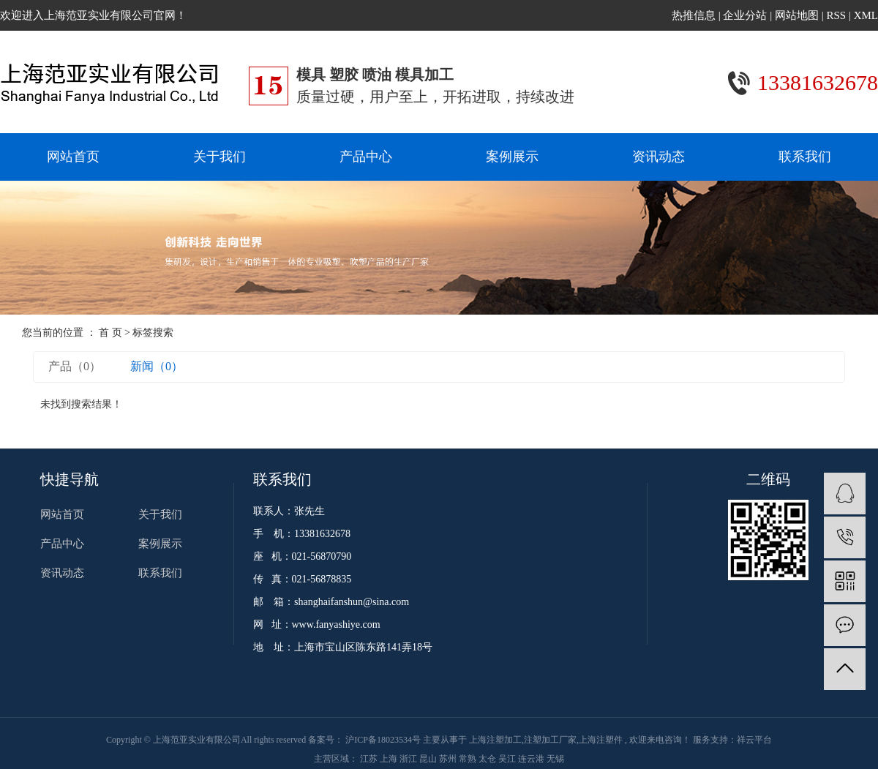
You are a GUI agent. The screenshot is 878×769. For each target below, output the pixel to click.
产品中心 (365, 156)
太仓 (488, 759)
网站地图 (798, 15)
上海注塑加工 (495, 740)
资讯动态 (658, 156)
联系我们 (804, 156)
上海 (389, 759)
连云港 (532, 759)
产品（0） (74, 366)
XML (866, 15)
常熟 (469, 759)
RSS (836, 15)
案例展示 (512, 156)
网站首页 (73, 156)
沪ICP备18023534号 (383, 740)
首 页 (110, 332)
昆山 (429, 759)
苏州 (449, 759)
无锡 (555, 759)
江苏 (370, 759)
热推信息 (694, 15)
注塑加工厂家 (550, 740)
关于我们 (219, 156)
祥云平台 (754, 740)
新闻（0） (156, 366)
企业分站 (745, 15)
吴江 (508, 759)
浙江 (409, 759)
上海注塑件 (601, 740)
